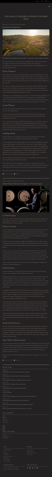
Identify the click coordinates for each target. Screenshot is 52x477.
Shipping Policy (6, 458)
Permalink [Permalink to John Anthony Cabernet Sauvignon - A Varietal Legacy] (16, 360)
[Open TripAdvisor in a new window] (30, 468)
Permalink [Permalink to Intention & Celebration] (16, 174)
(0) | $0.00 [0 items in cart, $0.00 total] (47, 1)
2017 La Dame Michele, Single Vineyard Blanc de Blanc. (24, 139)
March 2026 (7, 419)
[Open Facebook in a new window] (27, 468)
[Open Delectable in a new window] (37, 468)
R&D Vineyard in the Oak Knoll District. (16, 98)
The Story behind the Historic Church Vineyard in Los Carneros (17, 408)
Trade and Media (7, 459)
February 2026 (8, 420)
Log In (42, 1)
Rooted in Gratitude (7, 392)
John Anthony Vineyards (6, 6)
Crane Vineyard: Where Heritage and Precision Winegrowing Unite (18, 404)
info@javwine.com (33, 453)
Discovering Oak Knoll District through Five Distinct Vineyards (17, 380)
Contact (5, 451)
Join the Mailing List (7, 450)
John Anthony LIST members (10, 163)
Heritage (7, 434)
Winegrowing (8, 436)
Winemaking (7, 438)
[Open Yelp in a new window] (32, 468)
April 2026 (7, 417)
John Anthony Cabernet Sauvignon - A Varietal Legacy (22, 184)
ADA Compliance (7, 461)
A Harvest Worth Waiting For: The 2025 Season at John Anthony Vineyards (19, 396)
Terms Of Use (6, 455)
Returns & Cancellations (8, 456)
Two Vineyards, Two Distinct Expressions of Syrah (14, 384)
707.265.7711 (37, 1)
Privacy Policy (6, 453)
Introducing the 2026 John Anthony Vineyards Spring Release (16, 376)
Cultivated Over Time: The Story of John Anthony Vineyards (16, 372)
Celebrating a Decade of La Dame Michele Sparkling (14, 388)
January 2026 (7, 422)
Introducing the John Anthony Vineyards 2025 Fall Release (16, 400)
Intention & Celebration (11, 27)
